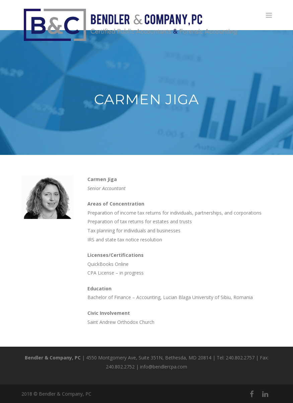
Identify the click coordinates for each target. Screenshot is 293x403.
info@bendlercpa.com (163, 366)
